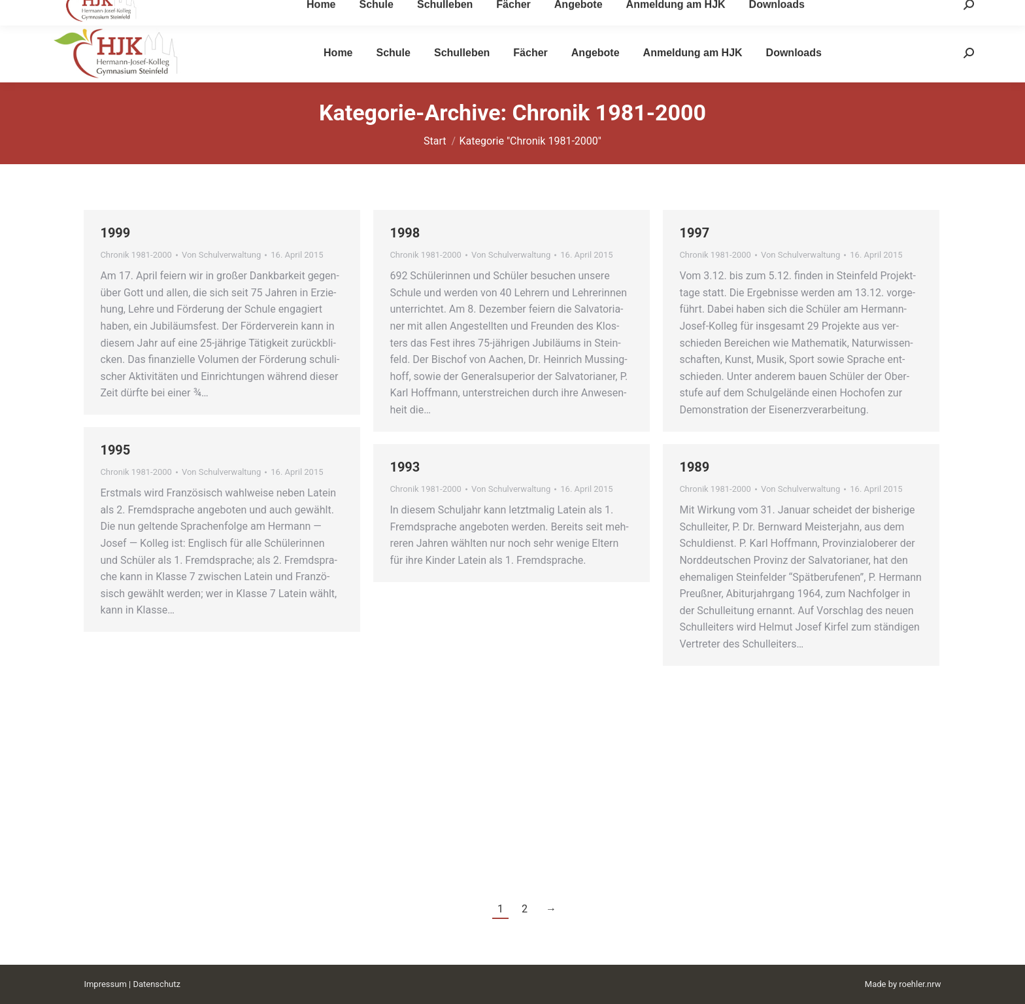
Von (221, 255)
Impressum (105, 984)
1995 (115, 450)
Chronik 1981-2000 (136, 255)
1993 (405, 467)
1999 (115, 233)
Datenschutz (156, 984)
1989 (694, 467)
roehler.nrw (920, 984)
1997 (694, 233)
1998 (405, 233)
